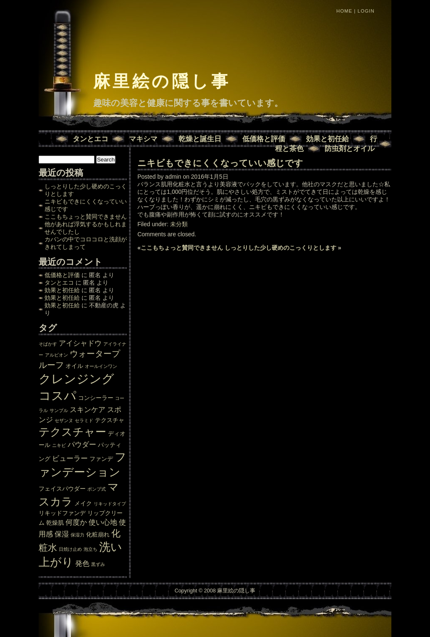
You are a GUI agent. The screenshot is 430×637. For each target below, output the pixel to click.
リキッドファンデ (62, 513)
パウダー (82, 444)
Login (366, 10)
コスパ (57, 395)
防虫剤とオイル (350, 149)
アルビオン (56, 354)
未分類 (179, 224)
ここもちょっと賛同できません (86, 216)
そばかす (48, 343)
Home (344, 10)
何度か (76, 522)
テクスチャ (109, 420)
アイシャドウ (80, 343)
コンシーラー (95, 397)
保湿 (62, 534)
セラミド (84, 420)
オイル (74, 365)
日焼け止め (70, 549)
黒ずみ (98, 564)
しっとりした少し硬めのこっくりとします (280, 247)
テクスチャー (72, 432)
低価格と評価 (263, 139)
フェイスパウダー (62, 488)
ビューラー (70, 458)
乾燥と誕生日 (199, 139)
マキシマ (143, 139)
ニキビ (59, 445)
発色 (82, 563)
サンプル (59, 410)
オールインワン (101, 366)
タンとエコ (90, 139)
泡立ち (90, 549)
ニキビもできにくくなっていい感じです (220, 163)
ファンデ (101, 458)
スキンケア (87, 409)
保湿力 (77, 534)
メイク (83, 503)
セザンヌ (64, 420)
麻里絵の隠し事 (162, 81)
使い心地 (103, 522)
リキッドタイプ (110, 503)
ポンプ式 (96, 489)
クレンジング (76, 379)
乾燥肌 (55, 522)
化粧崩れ (98, 534)
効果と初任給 (327, 139)
